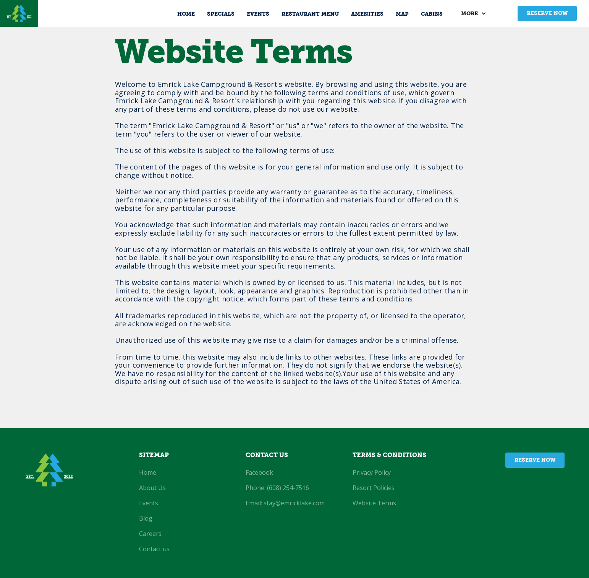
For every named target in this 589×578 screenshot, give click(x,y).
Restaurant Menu (310, 14)
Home (186, 14)
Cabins (432, 14)
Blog (145, 518)
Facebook (259, 472)
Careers (150, 533)
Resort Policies (374, 488)
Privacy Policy (372, 472)
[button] (477, 13)
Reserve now (547, 13)
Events (258, 14)
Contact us (154, 549)
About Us (152, 488)
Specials (221, 14)
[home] (19, 13)
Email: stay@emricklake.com (285, 503)
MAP (402, 14)
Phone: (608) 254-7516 (277, 488)
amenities (367, 14)
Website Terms (374, 503)
